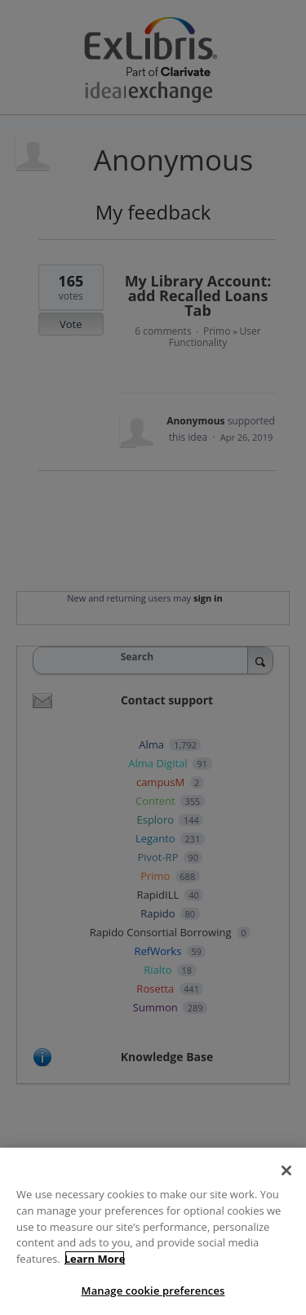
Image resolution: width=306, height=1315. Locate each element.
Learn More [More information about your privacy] (95, 1275)
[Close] (286, 1188)
